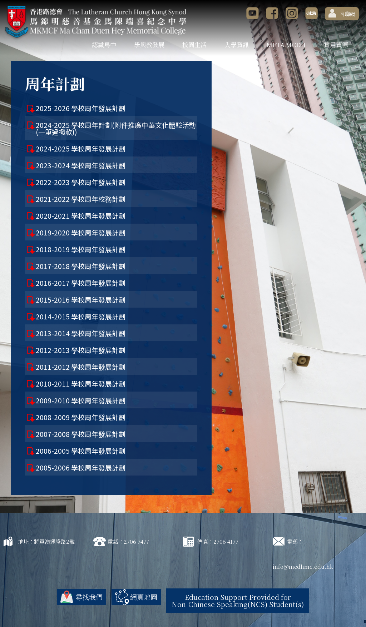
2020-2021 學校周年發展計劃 (80, 215)
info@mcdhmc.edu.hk (303, 566)
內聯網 (341, 13)
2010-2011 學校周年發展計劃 (80, 383)
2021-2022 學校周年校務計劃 (80, 199)
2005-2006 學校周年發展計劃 (80, 467)
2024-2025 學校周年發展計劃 (80, 148)
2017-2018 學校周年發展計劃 (80, 266)
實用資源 (336, 44)
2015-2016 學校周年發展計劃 (80, 299)
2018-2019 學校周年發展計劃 (80, 249)
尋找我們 (89, 597)
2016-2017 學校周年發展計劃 (80, 283)
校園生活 (194, 44)
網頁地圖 (143, 597)
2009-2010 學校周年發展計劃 (80, 400)
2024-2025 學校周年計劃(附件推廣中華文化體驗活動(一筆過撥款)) (116, 128)
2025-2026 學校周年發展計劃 (80, 108)
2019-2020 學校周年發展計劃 (80, 232)
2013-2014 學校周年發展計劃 (80, 333)
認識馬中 (104, 44)
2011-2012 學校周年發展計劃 (80, 367)
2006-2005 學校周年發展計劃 (80, 451)
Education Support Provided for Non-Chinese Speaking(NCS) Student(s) (238, 600)
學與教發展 (149, 44)
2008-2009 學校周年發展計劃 (80, 417)
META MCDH (286, 44)
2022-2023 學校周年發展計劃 (80, 182)
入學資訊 (236, 44)
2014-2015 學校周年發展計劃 (80, 316)
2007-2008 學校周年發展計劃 (80, 434)
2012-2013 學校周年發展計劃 (80, 350)
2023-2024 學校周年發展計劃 (80, 165)
